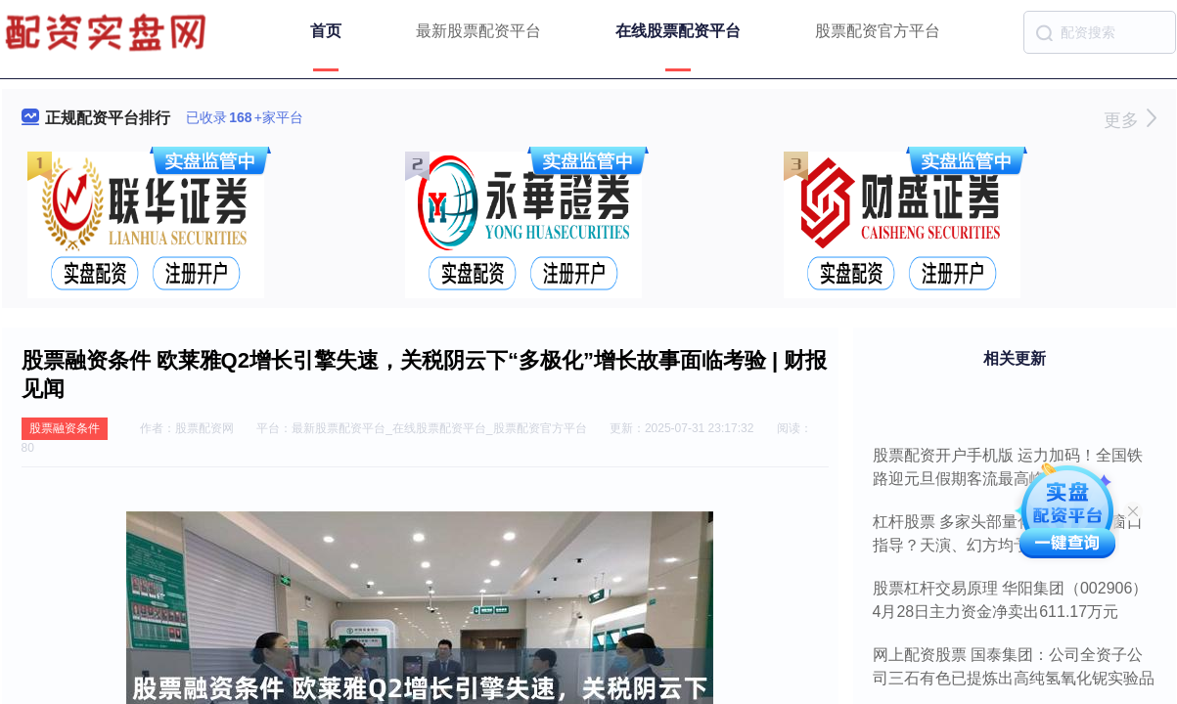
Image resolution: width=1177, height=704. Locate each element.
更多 (1129, 120)
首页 (325, 30)
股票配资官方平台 (877, 30)
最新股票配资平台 (478, 30)
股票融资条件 (64, 428)
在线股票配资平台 (678, 30)
